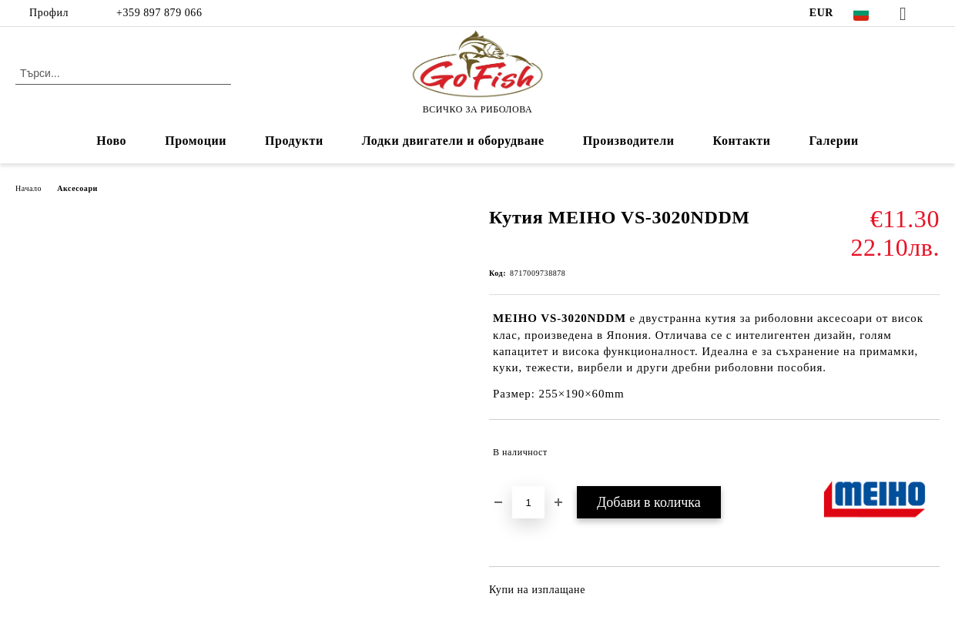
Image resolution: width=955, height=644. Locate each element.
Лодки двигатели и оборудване (453, 140)
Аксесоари (77, 188)
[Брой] (528, 502)
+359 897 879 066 (157, 12)
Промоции (195, 140)
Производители (629, 140)
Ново (111, 140)
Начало (28, 188)
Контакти (742, 140)
